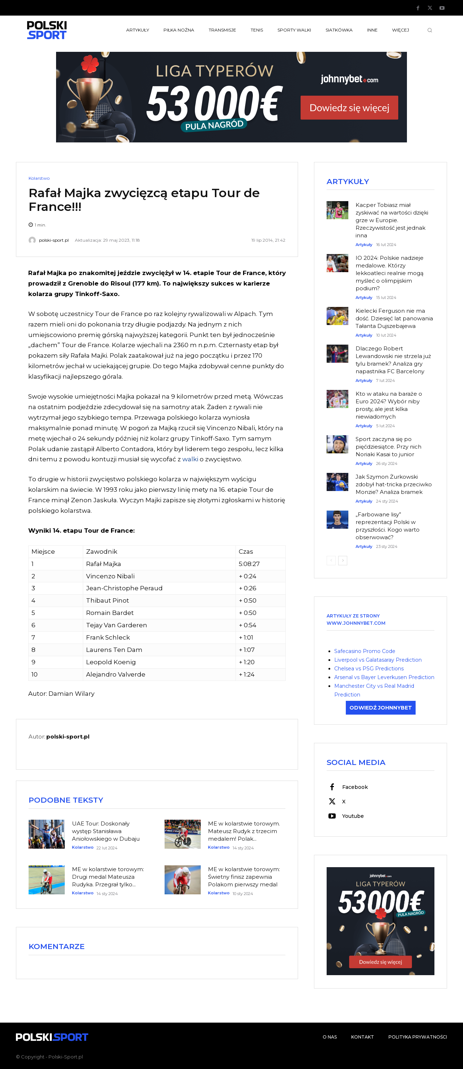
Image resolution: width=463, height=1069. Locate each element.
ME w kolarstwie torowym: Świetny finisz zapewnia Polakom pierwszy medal (244, 877)
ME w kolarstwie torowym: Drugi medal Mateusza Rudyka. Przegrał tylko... (108, 877)
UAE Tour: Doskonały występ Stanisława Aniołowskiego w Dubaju (106, 831)
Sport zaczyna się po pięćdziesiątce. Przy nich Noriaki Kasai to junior (388, 447)
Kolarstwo (39, 178)
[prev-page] (331, 560)
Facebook (355, 787)
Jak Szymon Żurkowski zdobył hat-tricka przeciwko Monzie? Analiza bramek (394, 484)
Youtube (353, 816)
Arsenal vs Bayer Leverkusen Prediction (384, 677)
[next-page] (342, 560)
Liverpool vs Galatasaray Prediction (378, 660)
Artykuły (364, 245)
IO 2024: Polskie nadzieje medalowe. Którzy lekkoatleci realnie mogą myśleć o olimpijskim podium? (390, 273)
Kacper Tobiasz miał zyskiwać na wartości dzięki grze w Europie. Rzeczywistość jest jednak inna (392, 220)
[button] (430, 30)
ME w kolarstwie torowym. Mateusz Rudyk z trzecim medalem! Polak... (244, 831)
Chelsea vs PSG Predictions (369, 668)
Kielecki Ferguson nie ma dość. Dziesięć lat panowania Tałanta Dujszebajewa (394, 318)
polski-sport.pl (54, 240)
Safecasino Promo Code (364, 651)
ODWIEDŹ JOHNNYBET (380, 707)
